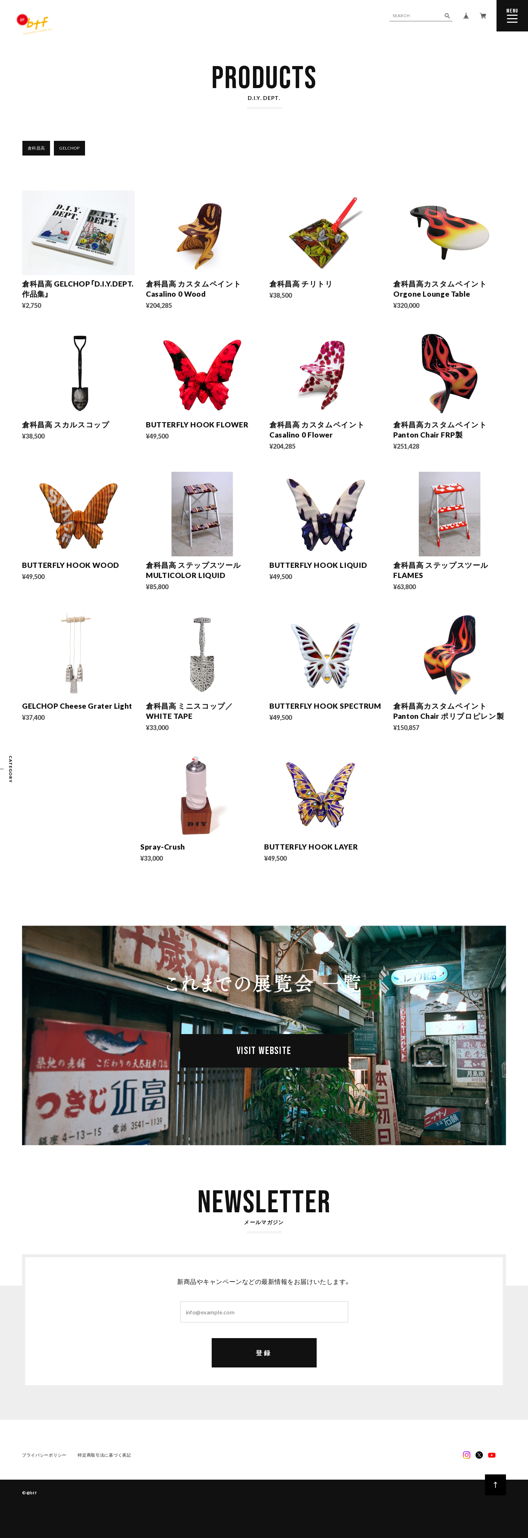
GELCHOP (69, 148)
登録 (264, 1353)
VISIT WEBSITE (264, 1051)
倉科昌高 (36, 148)
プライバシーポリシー (44, 1455)
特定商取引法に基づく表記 (104, 1455)
